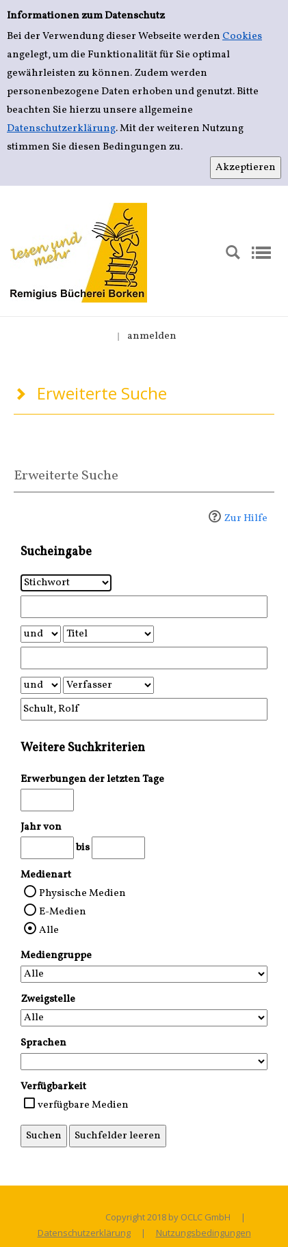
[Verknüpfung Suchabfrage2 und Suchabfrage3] (41, 685)
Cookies (242, 36)
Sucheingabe (56, 552)
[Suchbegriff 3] (144, 709)
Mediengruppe (56, 956)
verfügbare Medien (83, 1105)
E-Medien (62, 912)
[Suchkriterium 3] (108, 685)
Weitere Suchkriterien (83, 748)
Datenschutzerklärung (61, 129)
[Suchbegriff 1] (144, 607)
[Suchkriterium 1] (66, 582)
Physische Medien (82, 893)
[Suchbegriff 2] (144, 658)
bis (83, 848)
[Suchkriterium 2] (108, 634)
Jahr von (41, 827)
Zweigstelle (48, 999)
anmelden (151, 336)
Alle (49, 930)
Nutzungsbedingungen (203, 1233)
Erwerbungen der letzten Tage (92, 779)
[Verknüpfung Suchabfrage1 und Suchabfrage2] (41, 634)
